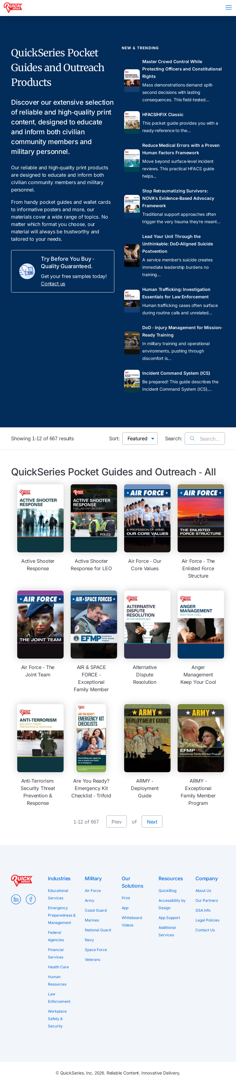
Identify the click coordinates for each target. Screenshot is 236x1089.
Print (126, 898)
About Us (203, 890)
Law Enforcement (59, 998)
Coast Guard (96, 910)
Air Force (93, 890)
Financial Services (56, 953)
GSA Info (202, 910)
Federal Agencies (56, 936)
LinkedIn (16, 899)
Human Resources (57, 980)
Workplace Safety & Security (57, 1018)
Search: (173, 438)
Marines (92, 920)
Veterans (92, 959)
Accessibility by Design (172, 904)
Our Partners (206, 900)
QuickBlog (167, 890)
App (125, 907)
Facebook (31, 899)
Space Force (96, 949)
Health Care (58, 967)
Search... (205, 439)
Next (152, 822)
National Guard (98, 930)
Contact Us (205, 930)
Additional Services (167, 931)
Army (89, 900)
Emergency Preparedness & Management (62, 915)
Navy (89, 940)
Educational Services (58, 894)
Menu (228, 7)
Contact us (53, 283)
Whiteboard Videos (132, 921)
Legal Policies (207, 920)
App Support (169, 917)
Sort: (114, 438)
